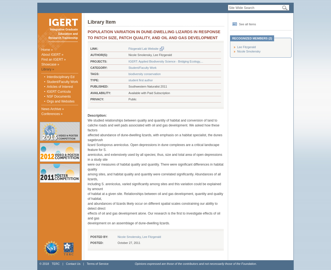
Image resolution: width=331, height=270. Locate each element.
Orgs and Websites (61, 101)
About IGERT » (52, 55)
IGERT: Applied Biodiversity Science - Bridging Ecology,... (165, 61)
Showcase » (50, 64)
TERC (56, 263)
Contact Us (73, 263)
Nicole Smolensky (129, 236)
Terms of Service (97, 263)
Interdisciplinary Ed (60, 77)
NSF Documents (59, 96)
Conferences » (52, 114)
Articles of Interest (60, 87)
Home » (47, 50)
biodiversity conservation (144, 74)
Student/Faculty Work (62, 82)
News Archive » (52, 109)
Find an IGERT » (53, 59)
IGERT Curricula (59, 92)
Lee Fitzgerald (151, 236)
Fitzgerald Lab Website (143, 48)
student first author (140, 80)
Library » (47, 69)
